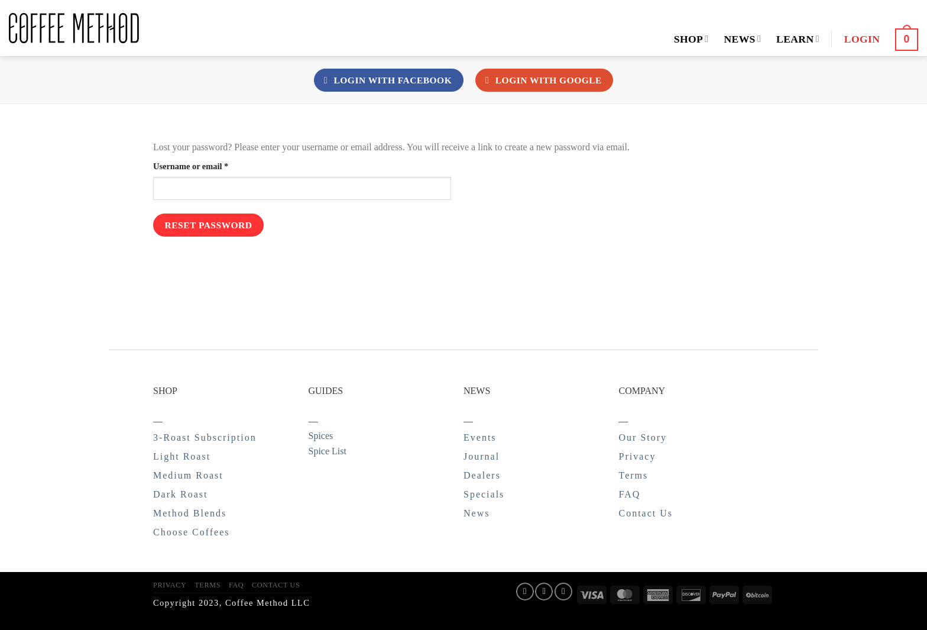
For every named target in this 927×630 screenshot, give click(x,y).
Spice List (327, 451)
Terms (634, 475)
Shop (691, 39)
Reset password (208, 225)
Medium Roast (188, 475)
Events (480, 437)
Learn (797, 39)
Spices (321, 436)
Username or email (207, 165)
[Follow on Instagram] (544, 591)
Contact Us (646, 513)
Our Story (643, 437)
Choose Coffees (191, 532)
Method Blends (189, 513)
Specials (484, 494)
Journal (482, 456)
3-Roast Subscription (205, 437)
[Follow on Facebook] (525, 591)
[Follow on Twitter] (563, 591)
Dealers (482, 475)
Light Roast (181, 456)
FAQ (630, 494)
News (742, 39)
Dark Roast (180, 494)
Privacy (637, 456)
